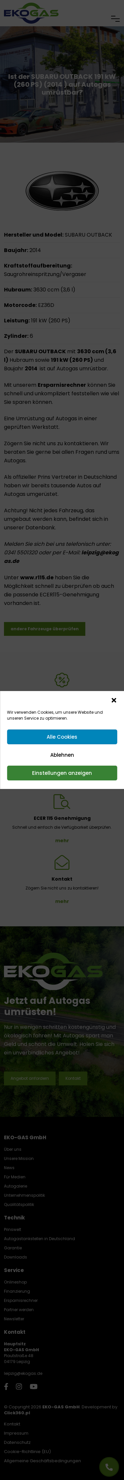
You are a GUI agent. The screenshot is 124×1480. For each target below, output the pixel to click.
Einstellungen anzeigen (62, 773)
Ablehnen (62, 755)
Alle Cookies (62, 736)
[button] (113, 699)
